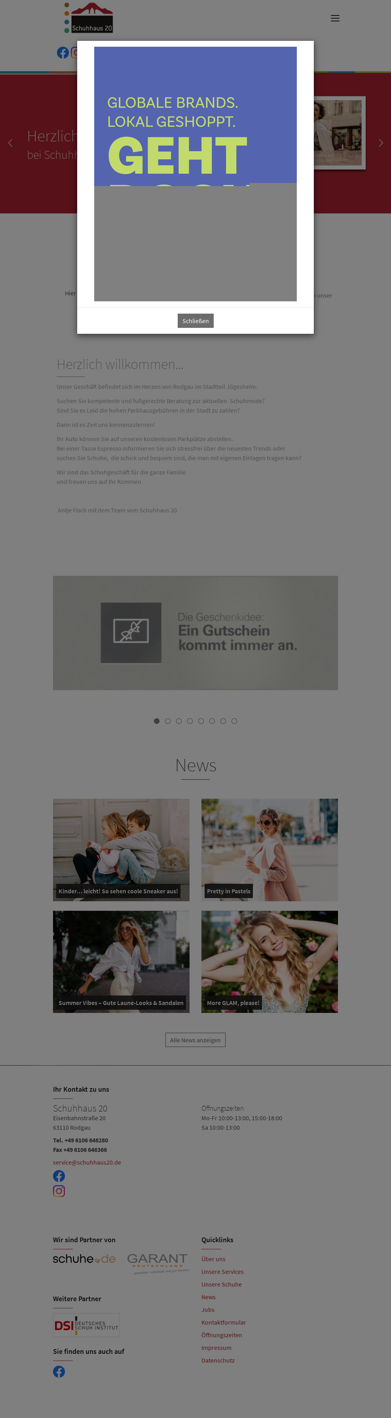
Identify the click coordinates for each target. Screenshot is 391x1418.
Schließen (195, 321)
